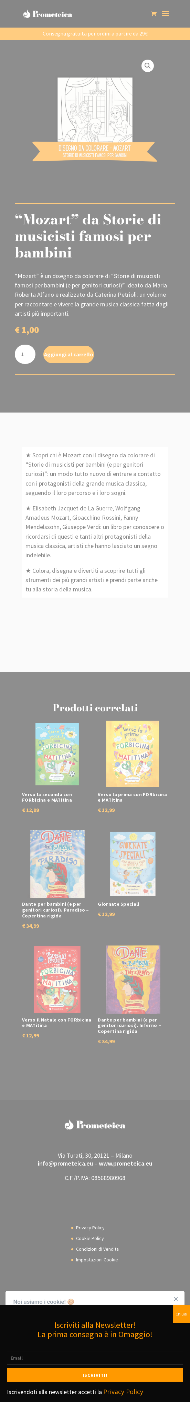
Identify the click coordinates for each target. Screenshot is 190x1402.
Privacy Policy (123, 1392)
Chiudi (181, 1314)
